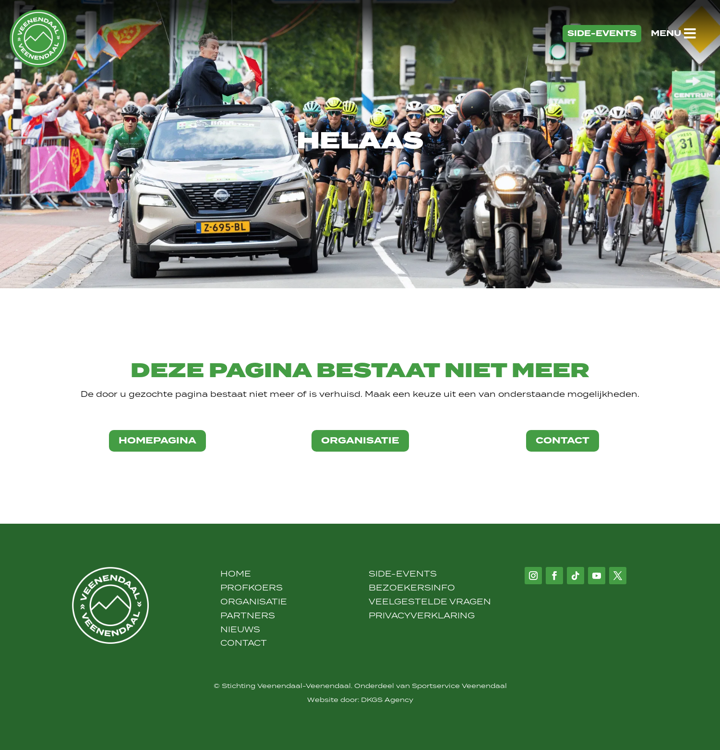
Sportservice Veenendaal (459, 685)
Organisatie (253, 601)
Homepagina (157, 440)
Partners (247, 615)
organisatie (360, 440)
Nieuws (240, 629)
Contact (243, 643)
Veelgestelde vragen (430, 601)
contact (562, 440)
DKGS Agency (387, 699)
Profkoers (251, 587)
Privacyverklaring (422, 615)
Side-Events (403, 573)
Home (235, 573)
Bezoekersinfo (412, 587)
